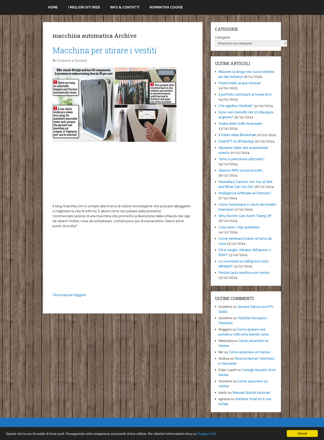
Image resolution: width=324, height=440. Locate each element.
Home (53, 7)
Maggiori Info (206, 434)
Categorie (222, 37)
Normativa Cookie (166, 7)
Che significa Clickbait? (235, 106)
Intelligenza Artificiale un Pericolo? (244, 193)
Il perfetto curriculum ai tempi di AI (245, 94)
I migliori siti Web (84, 7)
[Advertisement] (122, 175)
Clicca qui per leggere (69, 295)
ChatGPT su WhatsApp (236, 141)
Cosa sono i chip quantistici (239, 227)
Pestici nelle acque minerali (239, 83)
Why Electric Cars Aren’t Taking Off (244, 216)
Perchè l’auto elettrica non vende (243, 273)
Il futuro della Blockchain (237, 135)
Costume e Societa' (72, 61)
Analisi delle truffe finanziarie (240, 124)
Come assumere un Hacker (249, 352)
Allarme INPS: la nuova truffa (240, 170)
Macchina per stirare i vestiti (104, 50)
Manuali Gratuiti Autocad (251, 393)
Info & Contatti (124, 7)
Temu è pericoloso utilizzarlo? (241, 159)
